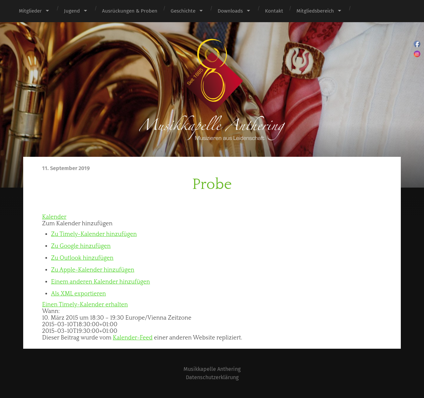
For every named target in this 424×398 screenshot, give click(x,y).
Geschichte (183, 11)
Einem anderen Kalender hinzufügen (100, 282)
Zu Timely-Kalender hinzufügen (94, 234)
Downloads (230, 11)
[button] (77, 223)
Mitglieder (30, 11)
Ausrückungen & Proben (129, 11)
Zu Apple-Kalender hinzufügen (92, 270)
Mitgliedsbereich (315, 11)
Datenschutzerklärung (212, 377)
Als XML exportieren (78, 293)
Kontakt (274, 11)
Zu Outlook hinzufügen (82, 258)
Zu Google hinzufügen (81, 246)
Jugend (72, 11)
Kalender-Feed (133, 337)
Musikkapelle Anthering (212, 369)
